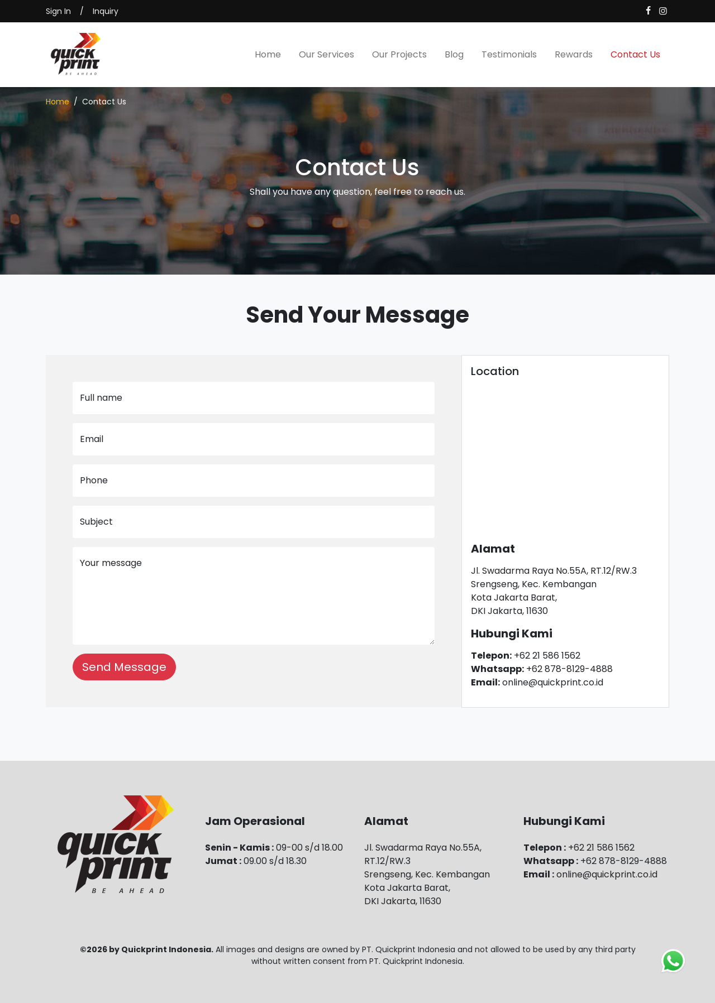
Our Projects (399, 54)
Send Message (124, 667)
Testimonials (509, 54)
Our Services (326, 54)
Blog (454, 54)
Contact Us (635, 54)
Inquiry (105, 11)
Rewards (574, 54)
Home (268, 54)
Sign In (58, 11)
